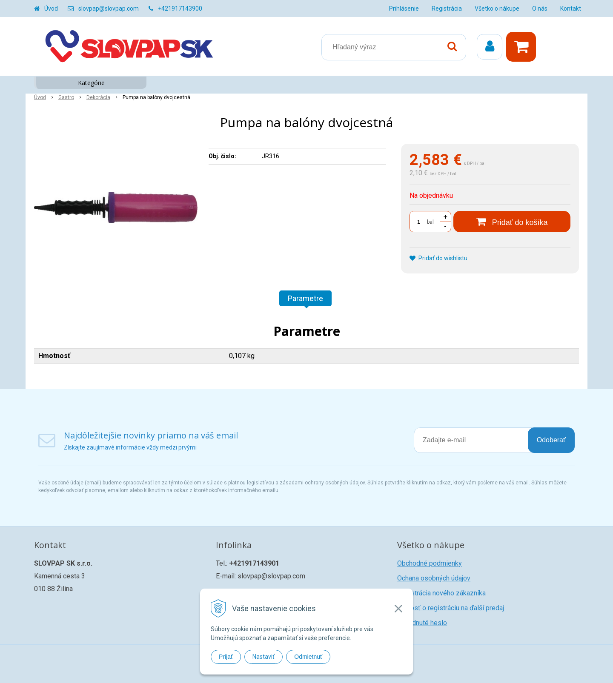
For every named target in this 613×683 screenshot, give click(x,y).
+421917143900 (180, 8)
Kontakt (570, 8)
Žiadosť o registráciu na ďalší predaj (450, 608)
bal (430, 222)
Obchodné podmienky (429, 563)
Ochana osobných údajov (433, 578)
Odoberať (551, 440)
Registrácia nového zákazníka (441, 593)
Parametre (305, 298)
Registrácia (447, 8)
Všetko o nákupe (497, 8)
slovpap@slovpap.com (108, 8)
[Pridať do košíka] (511, 221)
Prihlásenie (404, 8)
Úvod (51, 8)
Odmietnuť (308, 656)
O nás (539, 8)
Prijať (226, 656)
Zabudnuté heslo (422, 623)
